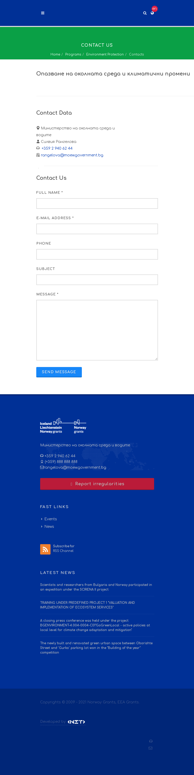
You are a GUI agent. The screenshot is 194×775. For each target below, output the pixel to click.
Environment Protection (105, 54)
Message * (47, 294)
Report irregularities (97, 484)
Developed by (63, 722)
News (49, 527)
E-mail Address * (55, 218)
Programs (73, 54)
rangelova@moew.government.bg (72, 155)
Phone (43, 243)
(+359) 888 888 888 (60, 462)
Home (55, 54)
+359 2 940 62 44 (57, 148)
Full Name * (49, 193)
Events (50, 519)
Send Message (59, 372)
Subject (45, 269)
